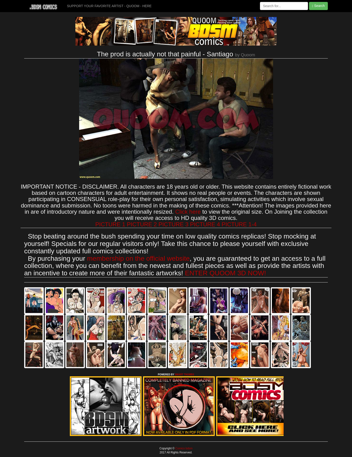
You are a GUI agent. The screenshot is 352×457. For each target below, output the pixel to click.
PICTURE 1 (110, 224)
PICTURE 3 (173, 224)
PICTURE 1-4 (239, 224)
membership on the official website (138, 258)
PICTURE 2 (142, 224)
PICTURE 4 (205, 224)
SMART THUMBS (184, 374)
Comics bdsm (183, 448)
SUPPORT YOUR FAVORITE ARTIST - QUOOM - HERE (109, 6)
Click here (188, 211)
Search (318, 6)
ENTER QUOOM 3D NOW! (225, 273)
